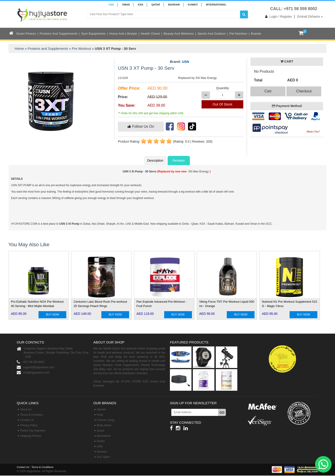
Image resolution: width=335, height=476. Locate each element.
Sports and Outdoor (212, 33)
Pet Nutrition (238, 33)
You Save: (126, 105)
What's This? (313, 131)
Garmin (101, 409)
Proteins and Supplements (59, 33)
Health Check (150, 33)
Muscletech (104, 435)
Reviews (179, 160)
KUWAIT (193, 4)
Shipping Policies (30, 435)
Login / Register (277, 16)
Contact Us (27, 420)
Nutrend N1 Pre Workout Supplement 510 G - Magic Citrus (289, 304)
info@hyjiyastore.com (36, 372)
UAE (111, 4)
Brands (256, 33)
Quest (100, 430)
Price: (123, 97)
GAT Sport (103, 457)
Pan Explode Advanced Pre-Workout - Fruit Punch (161, 304)
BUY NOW (52, 314)
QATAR (155, 4)
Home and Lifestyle (123, 33)
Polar (100, 414)
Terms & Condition (31, 414)
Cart (267, 91)
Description (155, 160)
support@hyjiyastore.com (38, 367)
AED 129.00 (157, 97)
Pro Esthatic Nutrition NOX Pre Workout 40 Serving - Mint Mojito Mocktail (37, 304)
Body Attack (104, 425)
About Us (25, 409)
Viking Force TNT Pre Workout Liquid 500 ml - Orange (226, 304)
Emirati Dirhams (310, 16)
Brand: (179, 62)
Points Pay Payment (32, 430)
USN (185, 62)
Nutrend (102, 451)
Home (19, 48)
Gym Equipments (93, 33)
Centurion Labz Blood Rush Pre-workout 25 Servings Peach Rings (100, 304)
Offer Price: (129, 88)
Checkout (304, 91)
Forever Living (105, 420)
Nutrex (101, 441)
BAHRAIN (174, 4)
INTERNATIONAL (216, 4)
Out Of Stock (222, 104)
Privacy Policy (28, 425)
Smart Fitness (26, 33)
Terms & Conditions (42, 467)
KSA (140, 4)
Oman (126, 4)
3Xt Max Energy (198, 171)
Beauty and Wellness (179, 33)
